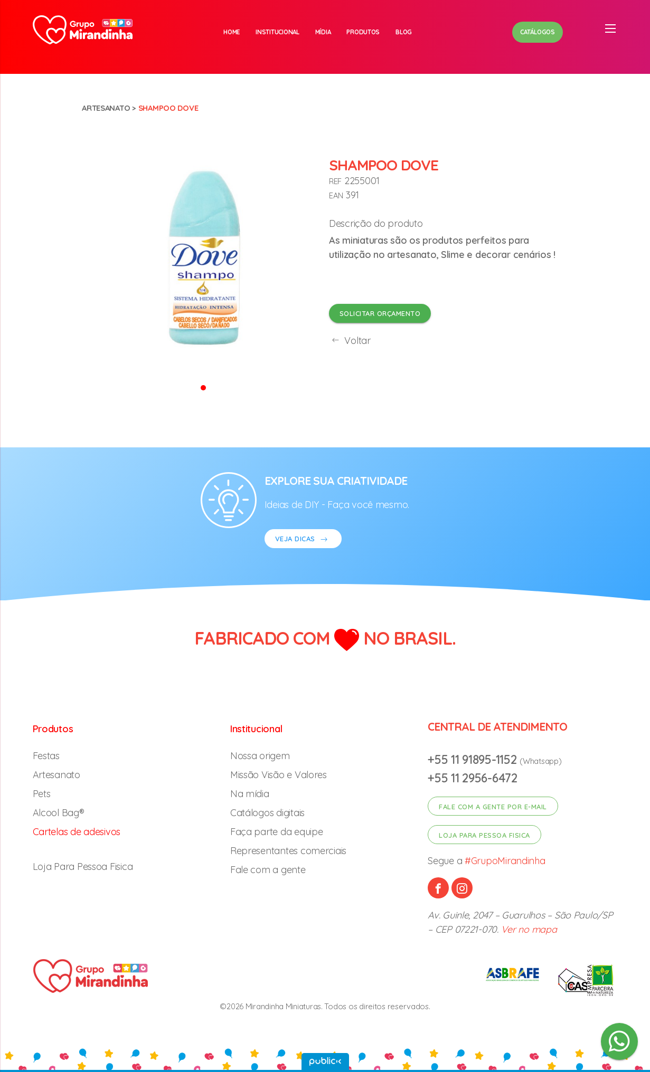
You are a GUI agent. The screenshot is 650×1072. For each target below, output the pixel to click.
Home (231, 32)
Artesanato (106, 108)
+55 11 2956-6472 (472, 778)
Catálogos (537, 32)
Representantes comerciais (288, 851)
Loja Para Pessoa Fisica (83, 866)
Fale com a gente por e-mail (493, 806)
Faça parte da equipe (276, 832)
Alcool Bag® (58, 813)
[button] (203, 387)
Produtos (363, 32)
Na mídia (249, 794)
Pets (42, 794)
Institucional (277, 32)
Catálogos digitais (267, 813)
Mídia (323, 32)
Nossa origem (260, 756)
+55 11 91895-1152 (474, 759)
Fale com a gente (268, 870)
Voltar (350, 340)
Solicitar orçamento (380, 313)
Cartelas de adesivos (77, 832)
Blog (403, 32)
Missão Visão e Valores (278, 775)
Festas (46, 756)
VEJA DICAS (303, 539)
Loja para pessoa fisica (484, 835)
